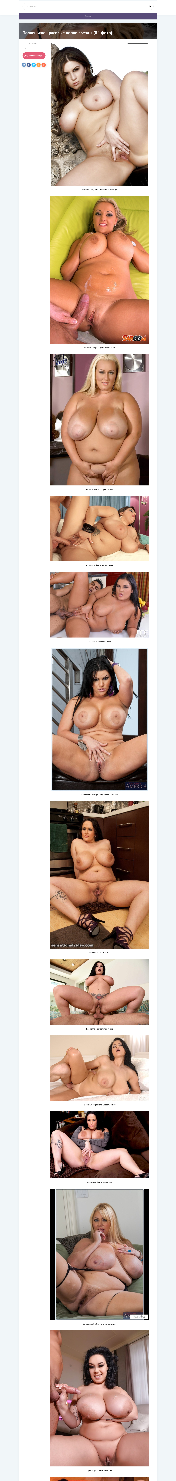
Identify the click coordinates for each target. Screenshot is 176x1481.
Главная (88, 16)
